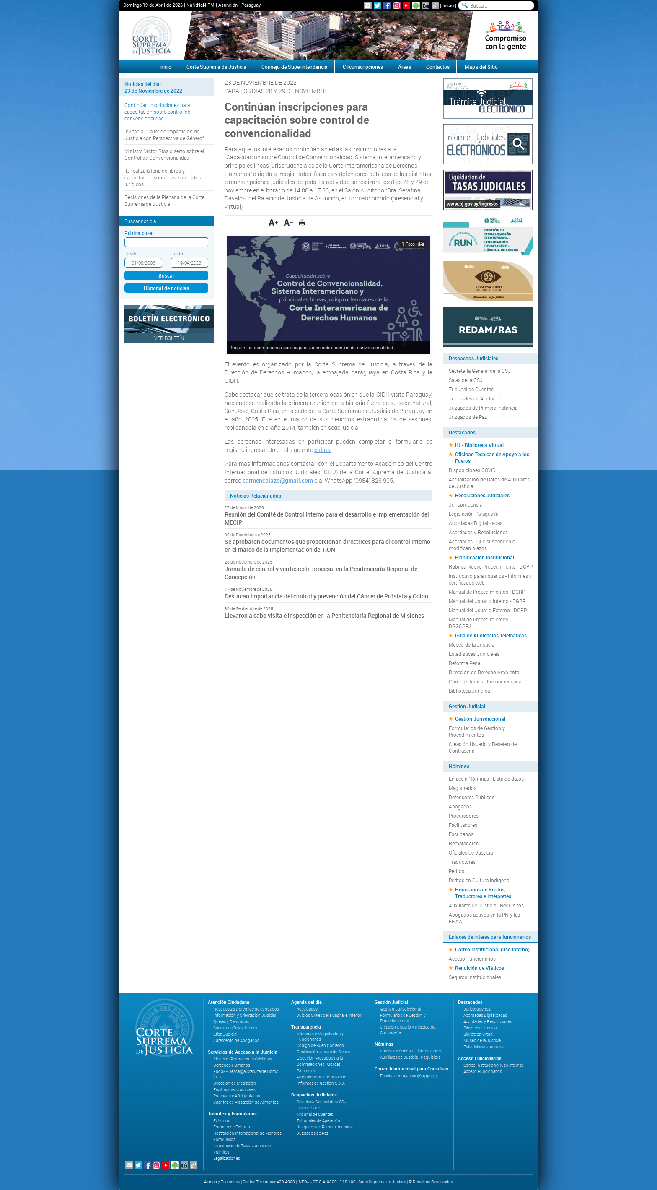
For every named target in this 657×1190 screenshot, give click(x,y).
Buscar (166, 275)
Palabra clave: (138, 233)
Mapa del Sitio (481, 66)
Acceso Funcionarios (472, 958)
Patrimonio (307, 1070)
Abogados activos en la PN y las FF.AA (484, 918)
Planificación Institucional (484, 557)
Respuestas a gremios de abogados (246, 1009)
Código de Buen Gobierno (320, 1045)
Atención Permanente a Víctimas (242, 1059)
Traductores (462, 861)
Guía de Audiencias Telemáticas (491, 635)
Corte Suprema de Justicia (216, 66)
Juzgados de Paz (468, 416)
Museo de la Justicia (471, 644)
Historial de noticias (166, 288)
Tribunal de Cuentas (471, 389)
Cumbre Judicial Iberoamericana (485, 681)
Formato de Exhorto (231, 1127)
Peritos (456, 871)
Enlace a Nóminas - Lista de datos (486, 778)
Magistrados (462, 788)
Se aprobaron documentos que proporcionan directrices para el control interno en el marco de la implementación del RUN (327, 545)
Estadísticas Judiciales (474, 653)
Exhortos (221, 1120)
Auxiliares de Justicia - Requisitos (486, 905)
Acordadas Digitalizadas (475, 523)
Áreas (404, 66)
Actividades (307, 1009)
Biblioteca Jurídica (469, 690)
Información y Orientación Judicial (244, 1015)
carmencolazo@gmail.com (278, 480)
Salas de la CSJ (466, 380)
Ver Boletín (169, 338)
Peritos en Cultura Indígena (479, 880)
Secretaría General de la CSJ (480, 370)
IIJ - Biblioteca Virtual (479, 445)
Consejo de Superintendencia (294, 66)
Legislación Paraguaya (473, 513)
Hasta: (177, 253)
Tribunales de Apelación (475, 398)
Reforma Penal (465, 663)
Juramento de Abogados (236, 1040)
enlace (322, 450)
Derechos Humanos (231, 1065)
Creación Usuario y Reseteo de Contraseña (483, 747)
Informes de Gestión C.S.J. (321, 1083)
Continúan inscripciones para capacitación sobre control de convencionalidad (157, 111)
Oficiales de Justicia (471, 852)
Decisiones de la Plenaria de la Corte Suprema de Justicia (164, 200)
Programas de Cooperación (322, 1077)
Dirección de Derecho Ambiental (484, 672)
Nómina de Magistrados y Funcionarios (320, 1036)
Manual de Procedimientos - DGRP (487, 591)
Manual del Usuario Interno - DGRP (487, 601)
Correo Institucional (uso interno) (492, 949)
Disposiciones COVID (472, 470)
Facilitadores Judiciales (234, 1089)
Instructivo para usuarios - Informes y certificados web (490, 579)
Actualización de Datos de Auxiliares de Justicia (489, 482)
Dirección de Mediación (234, 1083)
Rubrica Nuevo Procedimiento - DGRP (491, 566)
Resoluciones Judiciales (482, 495)
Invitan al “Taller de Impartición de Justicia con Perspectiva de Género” (164, 134)
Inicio (448, 5)
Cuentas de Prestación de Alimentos (246, 1102)
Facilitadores (463, 824)
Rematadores (464, 843)
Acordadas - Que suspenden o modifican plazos (482, 544)
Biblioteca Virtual (478, 1034)
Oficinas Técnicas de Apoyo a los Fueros (492, 457)
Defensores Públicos (471, 797)
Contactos (438, 66)
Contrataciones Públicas (319, 1064)
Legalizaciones (226, 1158)
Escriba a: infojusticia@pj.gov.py (409, 1075)
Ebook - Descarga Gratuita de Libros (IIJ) (245, 1074)
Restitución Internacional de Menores (247, 1133)
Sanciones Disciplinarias (235, 1028)
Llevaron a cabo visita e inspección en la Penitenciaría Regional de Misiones (324, 615)
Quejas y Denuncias (231, 1021)
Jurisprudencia (465, 504)
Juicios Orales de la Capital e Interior (329, 1015)
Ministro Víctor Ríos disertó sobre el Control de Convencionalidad (164, 154)
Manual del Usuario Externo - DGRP (488, 610)
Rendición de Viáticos (479, 967)
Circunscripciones (363, 66)
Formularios (224, 1139)
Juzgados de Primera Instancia (483, 407)
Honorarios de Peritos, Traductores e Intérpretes (483, 892)
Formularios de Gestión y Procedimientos (477, 731)
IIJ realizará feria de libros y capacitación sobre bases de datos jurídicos (162, 177)
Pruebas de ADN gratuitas (236, 1096)
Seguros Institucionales (475, 977)
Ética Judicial (225, 1034)
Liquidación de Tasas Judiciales (242, 1145)
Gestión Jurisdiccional (480, 718)
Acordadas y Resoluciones (478, 532)
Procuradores (464, 815)
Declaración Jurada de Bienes (323, 1052)
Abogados (460, 806)
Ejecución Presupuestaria (320, 1058)
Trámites (221, 1152)
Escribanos (461, 834)
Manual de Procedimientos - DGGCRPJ (480, 622)
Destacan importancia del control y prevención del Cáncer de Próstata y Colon (326, 596)
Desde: (131, 253)
